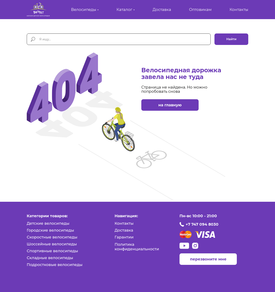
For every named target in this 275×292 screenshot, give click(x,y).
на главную (170, 105)
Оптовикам (200, 9)
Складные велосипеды (50, 257)
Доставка (162, 9)
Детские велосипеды (48, 223)
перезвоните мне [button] (208, 259)
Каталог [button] (124, 9)
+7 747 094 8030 (202, 224)
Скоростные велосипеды (52, 237)
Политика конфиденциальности (137, 246)
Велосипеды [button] (83, 9)
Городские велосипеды (50, 230)
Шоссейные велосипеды (52, 244)
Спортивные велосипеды (52, 251)
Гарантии (124, 237)
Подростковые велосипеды (54, 264)
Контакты (239, 9)
